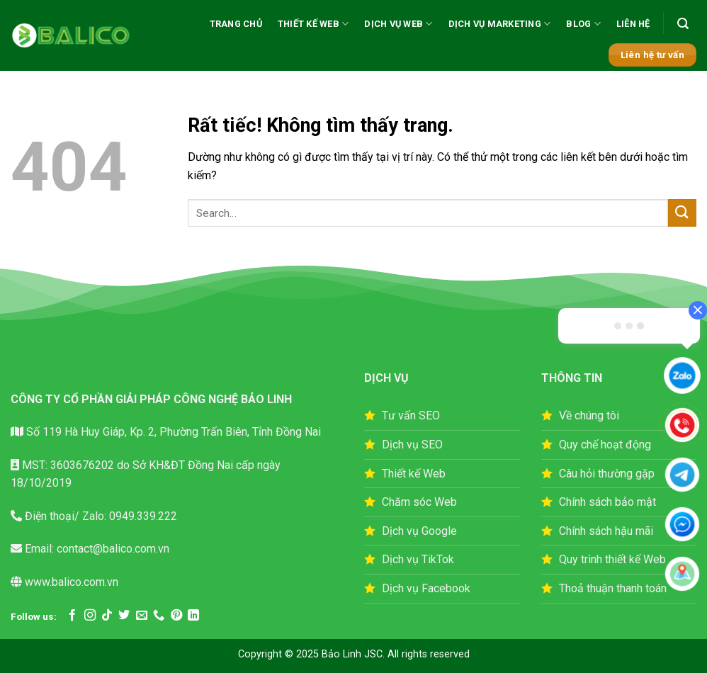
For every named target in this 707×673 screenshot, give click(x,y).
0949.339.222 (141, 516)
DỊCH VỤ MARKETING (499, 23)
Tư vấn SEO (411, 415)
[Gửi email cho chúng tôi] (141, 615)
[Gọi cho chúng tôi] (158, 615)
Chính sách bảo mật (607, 502)
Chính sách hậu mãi (606, 531)
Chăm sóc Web (419, 502)
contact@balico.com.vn (111, 548)
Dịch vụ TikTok (418, 559)
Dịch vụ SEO (412, 444)
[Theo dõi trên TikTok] (107, 615)
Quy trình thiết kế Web (612, 559)
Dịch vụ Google (419, 531)
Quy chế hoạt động (605, 444)
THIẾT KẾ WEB (313, 23)
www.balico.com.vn (71, 582)
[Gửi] (682, 213)
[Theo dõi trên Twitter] (124, 615)
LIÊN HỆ (633, 23)
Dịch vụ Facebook (426, 588)
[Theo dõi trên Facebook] (72, 615)
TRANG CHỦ (236, 23)
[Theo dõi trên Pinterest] (176, 615)
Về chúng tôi (589, 415)
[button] (683, 24)
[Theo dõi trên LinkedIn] (193, 615)
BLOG (583, 23)
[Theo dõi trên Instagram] (90, 615)
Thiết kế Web (414, 473)
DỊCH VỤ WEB (398, 23)
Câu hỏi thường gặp (607, 473)
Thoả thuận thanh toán (613, 588)
